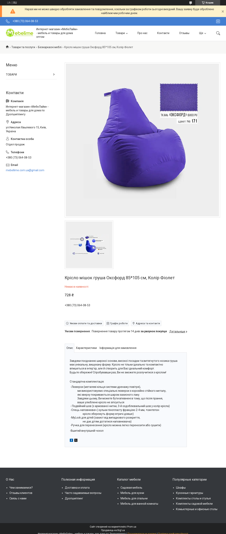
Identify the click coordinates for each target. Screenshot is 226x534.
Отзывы (184, 33)
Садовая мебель (131, 487)
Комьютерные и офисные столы (196, 509)
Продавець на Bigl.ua (113, 530)
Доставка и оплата (77, 487)
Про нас (142, 33)
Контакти (163, 33)
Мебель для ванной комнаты (139, 503)
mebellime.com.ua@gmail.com (25, 170)
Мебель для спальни (134, 498)
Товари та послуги (23, 47)
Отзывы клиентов (20, 492)
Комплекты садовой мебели (194, 503)
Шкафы (181, 487)
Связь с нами (17, 498)
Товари (120, 33)
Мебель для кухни (132, 492)
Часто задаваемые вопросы (83, 492)
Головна (100, 33)
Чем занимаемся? (21, 487)
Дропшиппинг (74, 498)
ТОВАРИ (11, 74)
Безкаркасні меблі (50, 47)
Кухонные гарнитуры (189, 492)
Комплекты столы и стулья (193, 498)
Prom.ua (131, 526)
